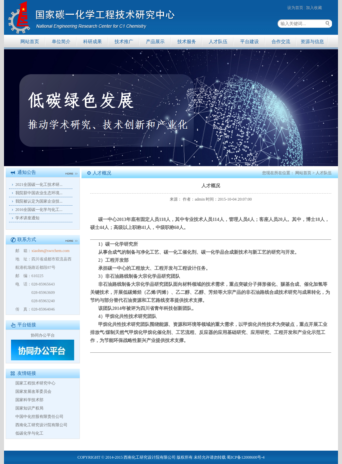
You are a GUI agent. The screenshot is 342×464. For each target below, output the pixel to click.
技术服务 (186, 41)
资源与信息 (312, 41)
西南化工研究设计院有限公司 (41, 425)
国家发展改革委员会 (33, 391)
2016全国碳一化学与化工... (38, 209)
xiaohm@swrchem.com (50, 250)
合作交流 (281, 41)
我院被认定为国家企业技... (38, 201)
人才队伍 (218, 41)
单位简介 (61, 41)
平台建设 (249, 41)
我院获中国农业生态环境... (38, 193)
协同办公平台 (43, 335)
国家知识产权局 (29, 408)
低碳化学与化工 (29, 433)
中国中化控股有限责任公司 (39, 416)
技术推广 (124, 41)
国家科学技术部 (29, 399)
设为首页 (295, 7)
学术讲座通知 (27, 218)
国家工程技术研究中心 (35, 383)
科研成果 (92, 41)
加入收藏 (314, 7)
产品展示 (155, 41)
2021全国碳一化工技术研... (38, 184)
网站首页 (29, 41)
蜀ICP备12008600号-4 (246, 457)
